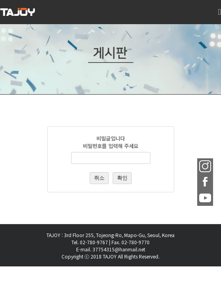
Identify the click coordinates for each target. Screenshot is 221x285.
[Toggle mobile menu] (219, 16)
